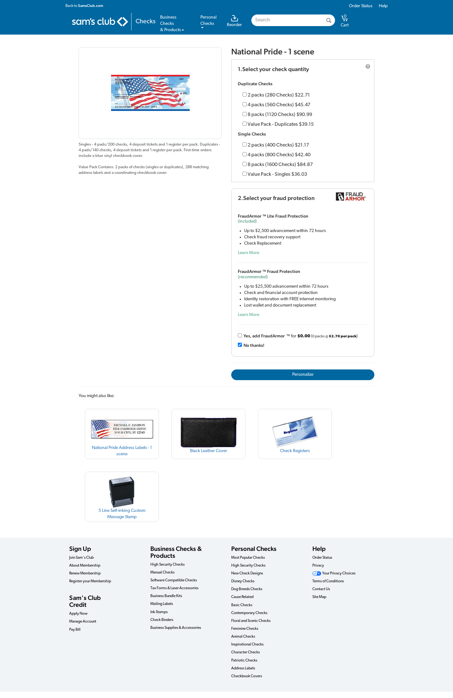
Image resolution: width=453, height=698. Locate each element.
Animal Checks (243, 637)
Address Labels (243, 668)
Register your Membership (90, 581)
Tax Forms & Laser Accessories (174, 588)
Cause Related (242, 597)
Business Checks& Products (172, 23)
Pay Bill (75, 630)
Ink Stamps (159, 612)
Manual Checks (162, 572)
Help (383, 6)
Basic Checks (241, 605)
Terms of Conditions (328, 581)
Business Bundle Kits (166, 596)
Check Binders (161, 620)
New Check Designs (247, 573)
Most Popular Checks (248, 558)
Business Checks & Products (176, 552)
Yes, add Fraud (264, 335)
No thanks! (253, 345)
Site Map (319, 597)
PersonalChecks (208, 21)
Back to (84, 5)
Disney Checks (242, 581)
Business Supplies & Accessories (175, 628)
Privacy (318, 566)
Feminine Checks (244, 629)
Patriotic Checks (244, 660)
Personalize (302, 374)
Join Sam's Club (81, 558)
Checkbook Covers (246, 676)
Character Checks (245, 652)
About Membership (84, 566)
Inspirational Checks (247, 644)
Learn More (248, 253)
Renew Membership (85, 573)
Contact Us (321, 589)
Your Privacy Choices (333, 573)
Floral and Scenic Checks (251, 621)
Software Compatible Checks (173, 580)
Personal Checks (254, 548)
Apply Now (78, 614)
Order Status (360, 6)
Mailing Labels (161, 604)
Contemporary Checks (249, 613)
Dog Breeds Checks (246, 589)
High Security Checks (167, 565)
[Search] (328, 20)
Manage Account (82, 621)
